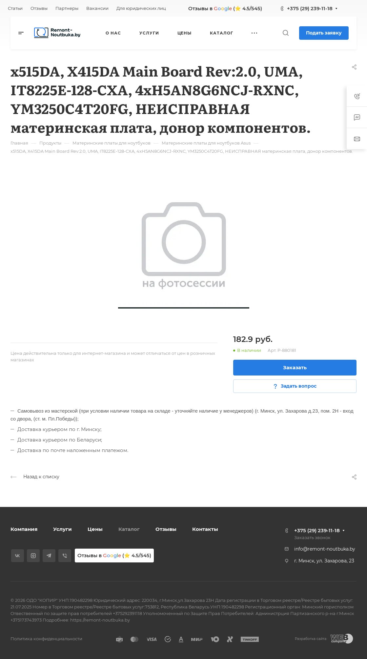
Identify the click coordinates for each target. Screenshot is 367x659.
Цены (95, 529)
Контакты (205, 529)
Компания (23, 529)
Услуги (62, 529)
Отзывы (165, 529)
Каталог (129, 529)
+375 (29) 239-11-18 (310, 8)
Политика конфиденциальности (46, 638)
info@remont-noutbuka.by (324, 549)
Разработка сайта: (311, 639)
